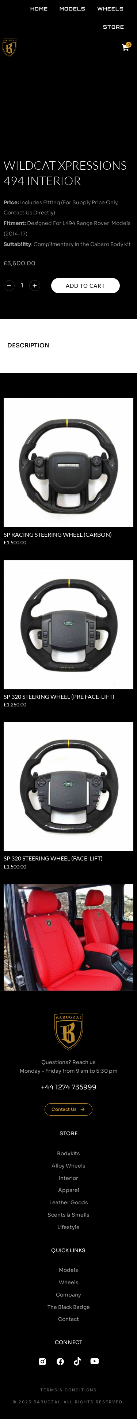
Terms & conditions (68, 1390)
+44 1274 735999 (68, 1087)
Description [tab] (28, 345)
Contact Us (68, 1109)
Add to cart (85, 285)
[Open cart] (125, 47)
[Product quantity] (22, 286)
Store (68, 1133)
